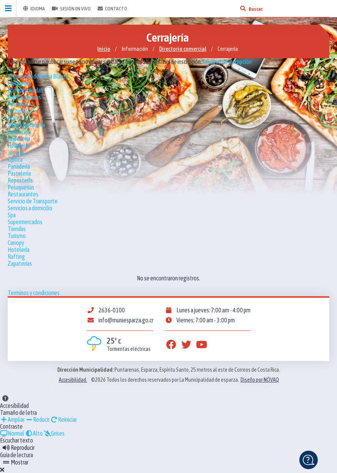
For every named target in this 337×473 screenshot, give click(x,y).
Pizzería (17, 110)
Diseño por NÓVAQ (260, 380)
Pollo (14, 117)
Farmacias (19, 131)
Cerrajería (18, 83)
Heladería (19, 145)
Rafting (16, 256)
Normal (12, 433)
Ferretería (19, 138)
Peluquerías (21, 187)
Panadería (19, 166)
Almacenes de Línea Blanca (38, 76)
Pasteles (18, 104)
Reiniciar (63, 419)
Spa (12, 214)
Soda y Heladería (26, 124)
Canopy (16, 242)
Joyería (16, 152)
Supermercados (25, 221)
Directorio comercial (182, 48)
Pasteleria (19, 173)
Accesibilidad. (73, 380)
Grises (54, 433)
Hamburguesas (24, 97)
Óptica (15, 159)
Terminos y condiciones (34, 292)
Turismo (17, 235)
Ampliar (12, 419)
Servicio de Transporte (33, 201)
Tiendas (17, 228)
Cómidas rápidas (25, 90)
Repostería (20, 180)
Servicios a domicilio (30, 208)
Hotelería (19, 249)
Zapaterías (20, 263)
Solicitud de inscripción (227, 61)
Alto (34, 433)
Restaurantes (23, 194)
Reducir (37, 419)
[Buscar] (243, 8)
